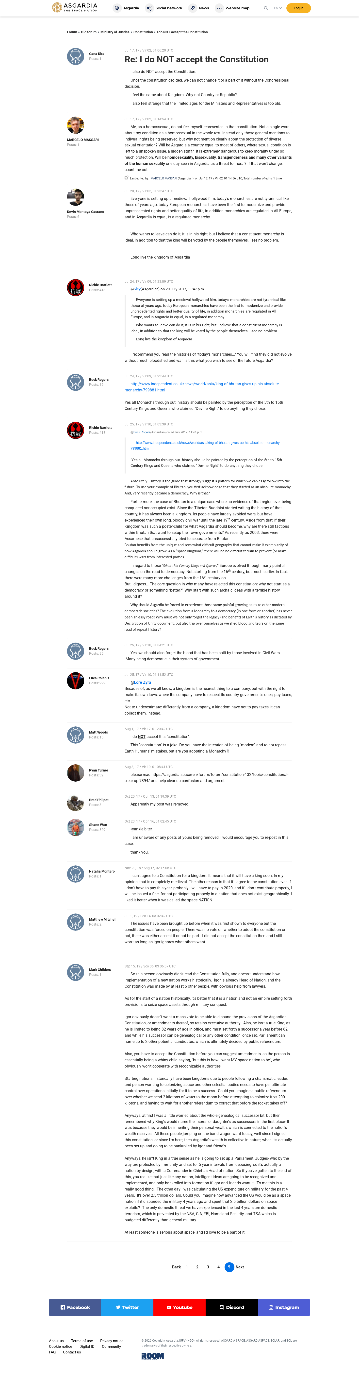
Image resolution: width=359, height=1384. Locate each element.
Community (111, 1346)
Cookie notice (60, 1346)
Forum (72, 32)
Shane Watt (98, 825)
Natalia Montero (102, 871)
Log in (298, 10)
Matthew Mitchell (102, 919)
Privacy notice (111, 1341)
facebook (78, 1307)
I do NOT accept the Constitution (182, 32)
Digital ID (87, 1346)
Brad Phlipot (99, 800)
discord (235, 1307)
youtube (182, 1307)
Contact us (72, 1352)
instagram (287, 1307)
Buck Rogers (99, 380)
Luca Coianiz (99, 678)
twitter (130, 1307)
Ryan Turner (98, 770)
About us (56, 1341)
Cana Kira (96, 54)
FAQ (52, 1352)
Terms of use (82, 1341)
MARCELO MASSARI (83, 140)
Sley (137, 289)
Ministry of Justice (115, 32)
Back (176, 1267)
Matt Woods (98, 732)
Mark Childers (100, 970)
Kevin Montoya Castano (85, 212)
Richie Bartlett (100, 285)
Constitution (143, 32)
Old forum (89, 32)
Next (240, 1267)
